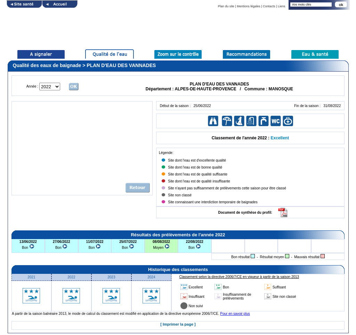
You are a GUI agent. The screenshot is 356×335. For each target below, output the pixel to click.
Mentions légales (248, 6)
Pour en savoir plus (235, 314)
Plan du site (226, 6)
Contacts (269, 6)
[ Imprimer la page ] (177, 324)
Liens (281, 6)
